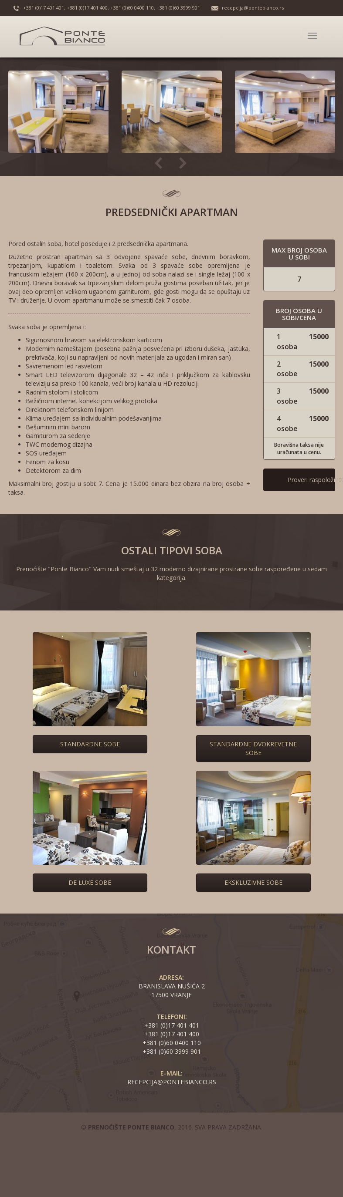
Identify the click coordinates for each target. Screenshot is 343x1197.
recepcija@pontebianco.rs (253, 7)
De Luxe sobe (89, 882)
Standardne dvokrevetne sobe (253, 748)
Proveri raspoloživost (311, 479)
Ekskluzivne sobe (253, 882)
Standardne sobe (90, 744)
